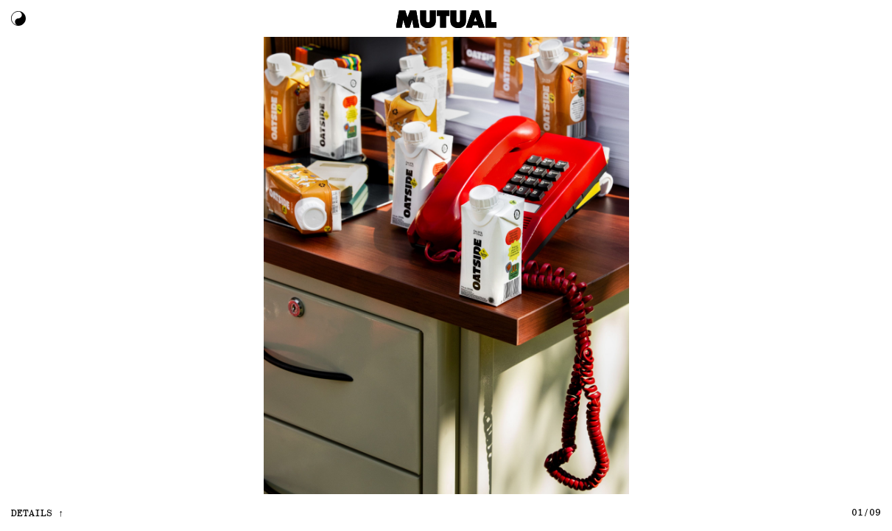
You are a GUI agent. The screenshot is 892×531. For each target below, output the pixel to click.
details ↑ (37, 512)
